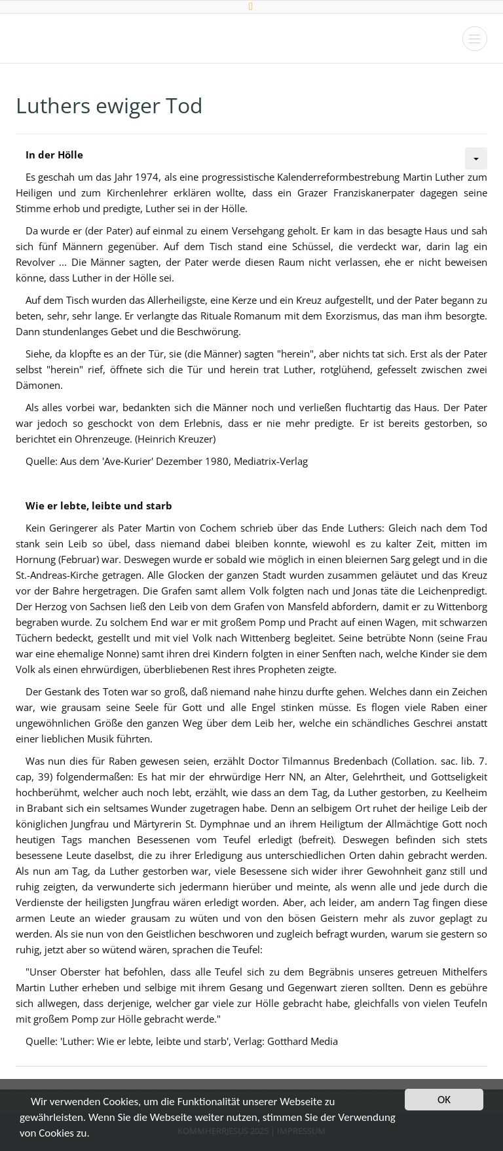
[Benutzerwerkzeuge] (476, 158)
